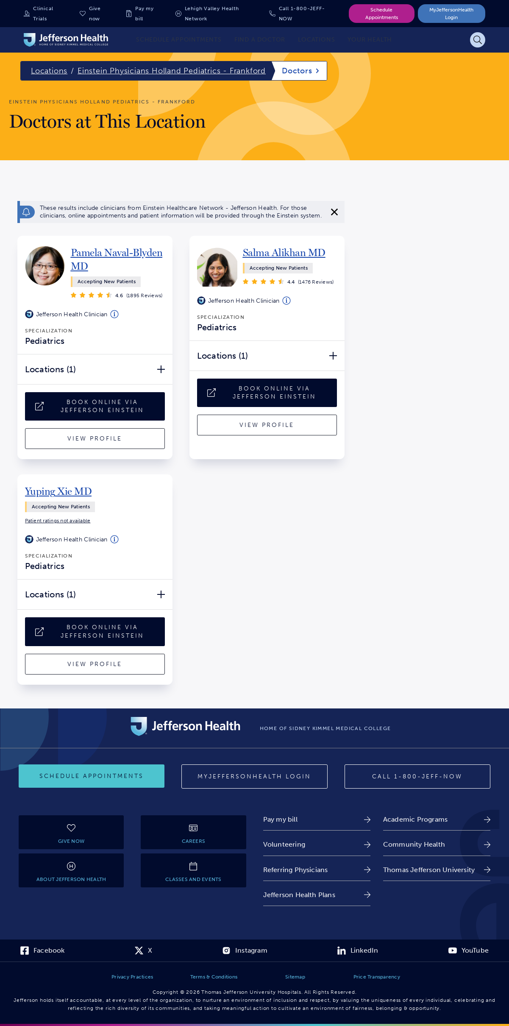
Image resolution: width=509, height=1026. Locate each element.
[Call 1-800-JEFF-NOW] (417, 776)
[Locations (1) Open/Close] (94, 369)
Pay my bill (144, 14)
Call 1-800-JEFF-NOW (302, 14)
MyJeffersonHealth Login (451, 13)
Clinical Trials (43, 14)
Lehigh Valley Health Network (212, 14)
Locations (49, 70)
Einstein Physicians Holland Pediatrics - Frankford (172, 70)
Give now (95, 14)
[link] (118, 259)
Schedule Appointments (381, 13)
